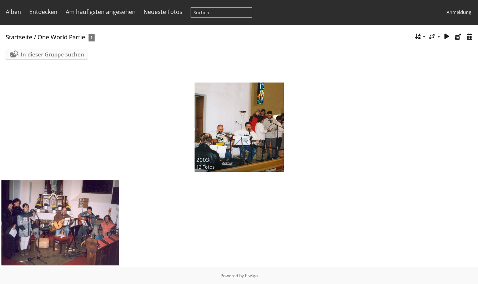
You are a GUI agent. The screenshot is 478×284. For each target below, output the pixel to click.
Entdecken (43, 12)
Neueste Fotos (163, 12)
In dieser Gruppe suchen (52, 54)
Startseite (19, 37)
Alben (13, 12)
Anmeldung (459, 12)
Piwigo (251, 276)
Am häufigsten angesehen (101, 12)
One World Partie (61, 37)
